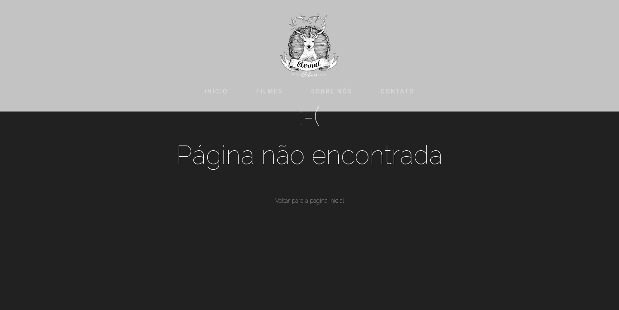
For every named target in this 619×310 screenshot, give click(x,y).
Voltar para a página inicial (309, 201)
